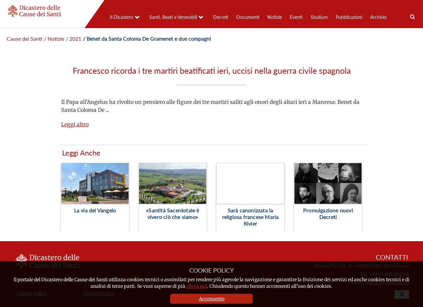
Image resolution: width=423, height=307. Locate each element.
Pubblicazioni (349, 17)
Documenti (247, 17)
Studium (319, 17)
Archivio (378, 17)
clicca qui (196, 286)
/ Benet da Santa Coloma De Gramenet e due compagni (147, 38)
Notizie (274, 17)
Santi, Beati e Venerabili (173, 17)
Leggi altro (75, 124)
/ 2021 (73, 38)
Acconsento (211, 299)
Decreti (220, 17)
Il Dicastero (121, 17)
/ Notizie (54, 38)
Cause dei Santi (24, 38)
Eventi (296, 17)
